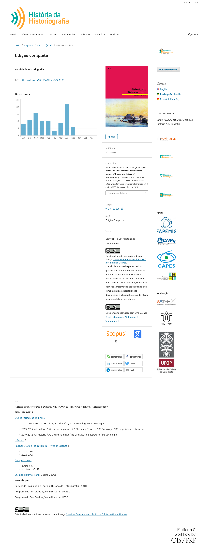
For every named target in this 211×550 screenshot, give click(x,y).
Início (17, 45)
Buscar (193, 34)
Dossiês (52, 34)
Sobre (84, 34)
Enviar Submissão (168, 69)
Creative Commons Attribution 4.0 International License (96, 514)
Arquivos (28, 45)
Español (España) (169, 99)
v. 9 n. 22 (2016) (44, 45)
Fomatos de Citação (117, 192)
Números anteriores (32, 34)
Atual (13, 34)
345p (112, 136)
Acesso (197, 2)
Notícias (114, 34)
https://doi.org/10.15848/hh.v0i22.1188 (42, 80)
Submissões (68, 34)
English (164, 89)
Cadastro (186, 2)
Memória (100, 34)
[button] (114, 356)
